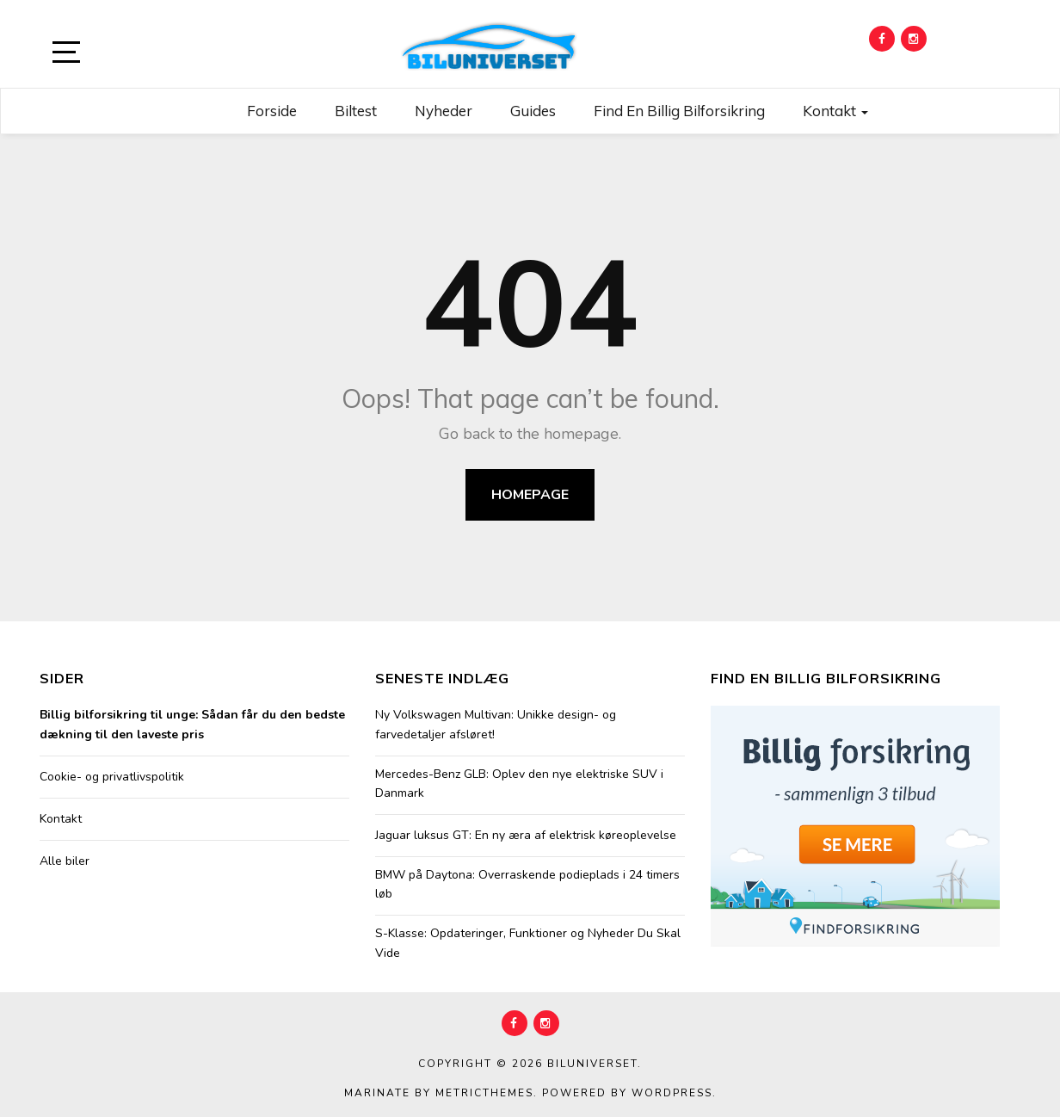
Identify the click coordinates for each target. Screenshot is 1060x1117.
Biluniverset (592, 1064)
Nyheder (443, 111)
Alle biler (64, 861)
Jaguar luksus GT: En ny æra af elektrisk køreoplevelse (525, 835)
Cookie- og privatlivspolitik (112, 776)
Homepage (530, 494)
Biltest (356, 111)
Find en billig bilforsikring (679, 111)
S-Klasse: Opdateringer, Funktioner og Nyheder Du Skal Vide (528, 942)
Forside (272, 111)
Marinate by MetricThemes (438, 1093)
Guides (533, 111)
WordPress (672, 1093)
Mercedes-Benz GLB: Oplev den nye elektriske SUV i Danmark (519, 783)
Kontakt (835, 111)
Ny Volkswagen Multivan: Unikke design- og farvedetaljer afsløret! (495, 724)
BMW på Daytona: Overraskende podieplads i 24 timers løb (527, 884)
